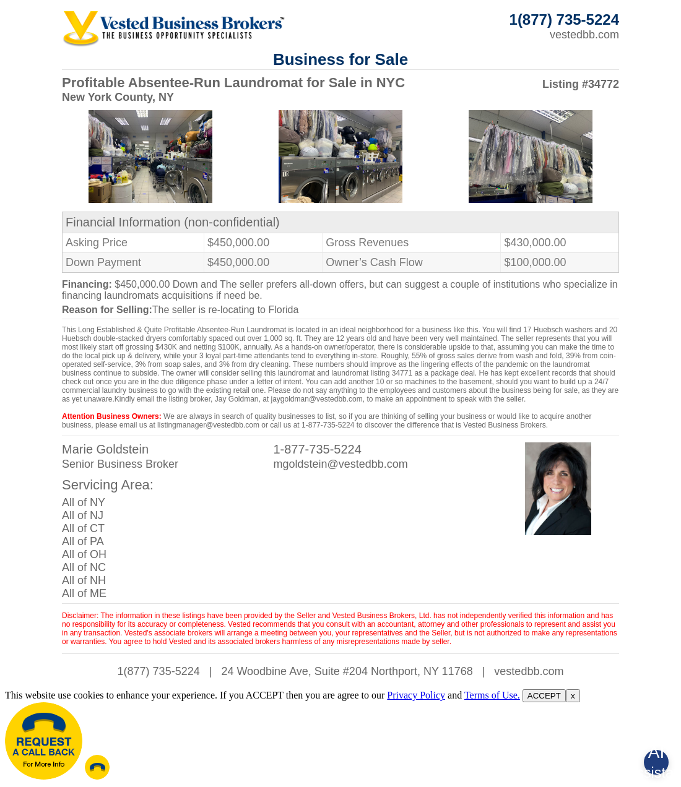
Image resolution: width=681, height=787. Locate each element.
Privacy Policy (416, 695)
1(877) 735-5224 (159, 671)
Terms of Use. (492, 695)
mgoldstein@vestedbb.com (340, 464)
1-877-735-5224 (317, 449)
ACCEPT (544, 695)
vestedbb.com (584, 34)
